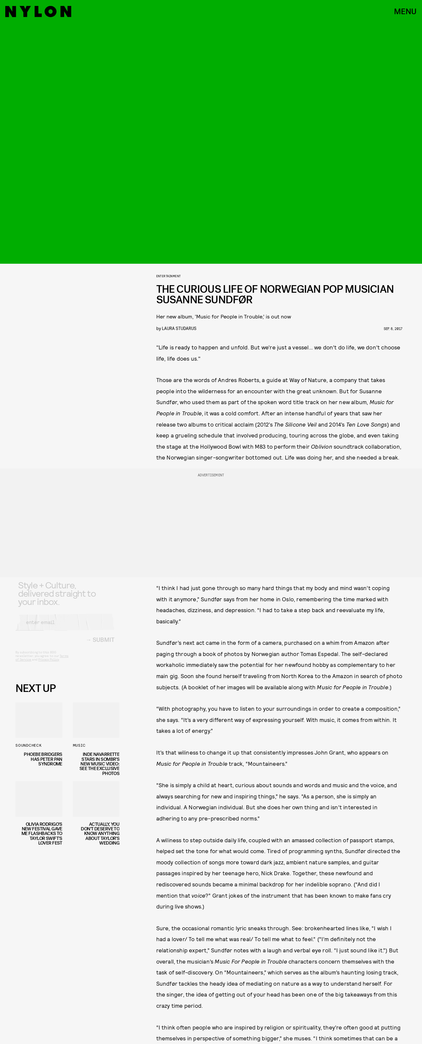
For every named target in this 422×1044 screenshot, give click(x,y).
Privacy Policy (48, 665)
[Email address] (64, 627)
